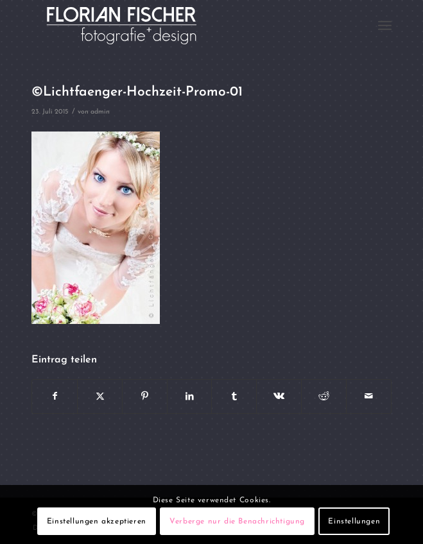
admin (100, 111)
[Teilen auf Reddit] (324, 396)
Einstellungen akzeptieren (96, 521)
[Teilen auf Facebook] (54, 396)
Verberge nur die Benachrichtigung (237, 521)
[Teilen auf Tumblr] (234, 396)
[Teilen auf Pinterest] (145, 396)
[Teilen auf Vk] (279, 396)
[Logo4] (175, 25)
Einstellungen (354, 521)
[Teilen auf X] (100, 396)
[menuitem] (385, 25)
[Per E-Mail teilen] (369, 396)
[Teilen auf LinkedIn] (190, 396)
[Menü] (385, 25)
